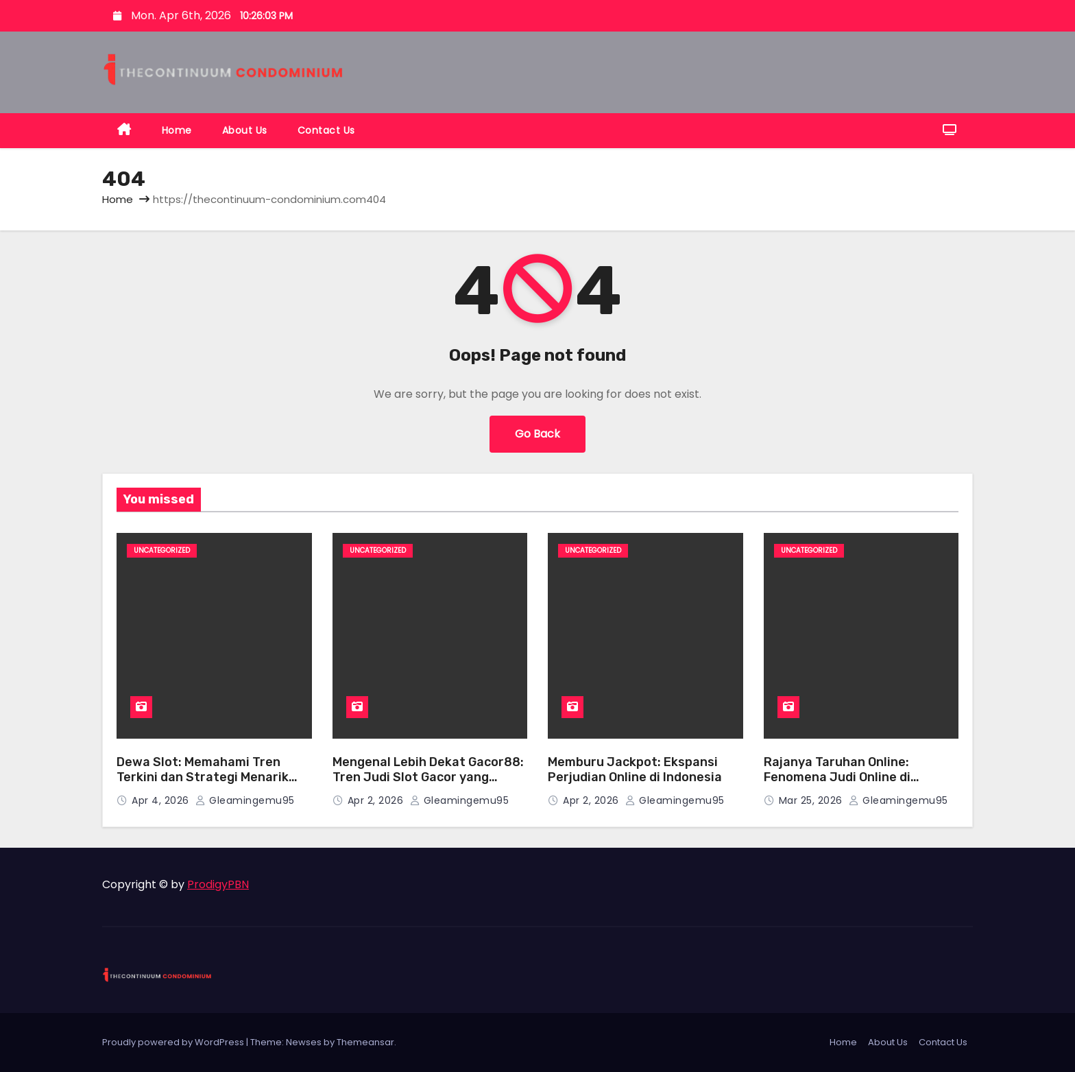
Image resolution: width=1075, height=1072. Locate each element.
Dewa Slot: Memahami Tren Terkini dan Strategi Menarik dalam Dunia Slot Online (203, 777)
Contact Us (326, 130)
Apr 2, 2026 (377, 800)
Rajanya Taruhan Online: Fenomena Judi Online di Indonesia (837, 777)
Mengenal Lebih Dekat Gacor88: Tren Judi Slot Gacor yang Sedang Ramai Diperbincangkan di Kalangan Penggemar (428, 785)
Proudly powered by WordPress (174, 1042)
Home (177, 130)
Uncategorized (162, 550)
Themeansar (365, 1042)
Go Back (537, 434)
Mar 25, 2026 (812, 800)
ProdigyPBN (218, 884)
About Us (244, 130)
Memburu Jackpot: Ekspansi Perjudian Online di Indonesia (635, 769)
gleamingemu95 (245, 800)
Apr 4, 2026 (162, 800)
